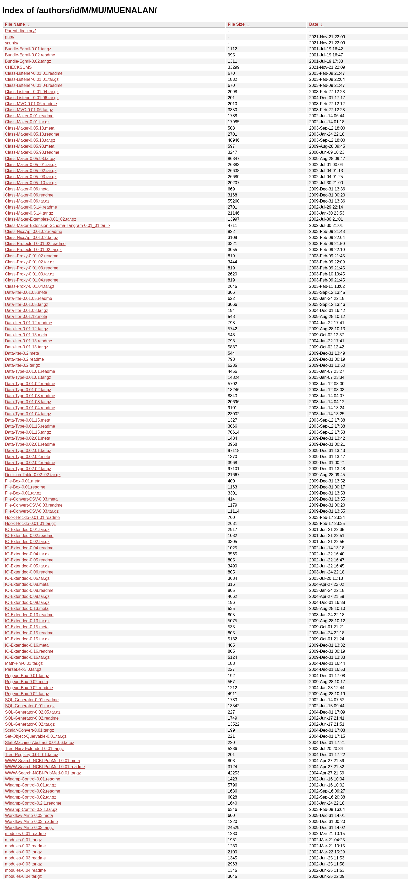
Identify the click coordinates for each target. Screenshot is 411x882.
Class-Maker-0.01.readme (29, 116)
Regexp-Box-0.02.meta (26, 681)
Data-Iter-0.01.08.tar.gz (26, 310)
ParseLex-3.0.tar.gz (23, 669)
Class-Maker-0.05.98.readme (32, 152)
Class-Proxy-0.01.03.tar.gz (30, 274)
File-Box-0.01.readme (25, 487)
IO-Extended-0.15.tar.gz (27, 639)
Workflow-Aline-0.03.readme (31, 821)
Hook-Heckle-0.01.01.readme (32, 517)
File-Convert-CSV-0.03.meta (31, 499)
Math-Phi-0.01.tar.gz (24, 663)
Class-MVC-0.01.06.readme (31, 104)
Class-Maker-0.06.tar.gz (27, 201)
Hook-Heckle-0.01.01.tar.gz (30, 523)
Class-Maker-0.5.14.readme (31, 207)
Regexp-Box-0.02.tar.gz (27, 694)
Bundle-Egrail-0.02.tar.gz (28, 61)
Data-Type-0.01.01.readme (30, 371)
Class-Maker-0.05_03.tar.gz (31, 176)
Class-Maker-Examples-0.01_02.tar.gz (40, 219)
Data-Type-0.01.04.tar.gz (28, 414)
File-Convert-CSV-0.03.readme (34, 505)
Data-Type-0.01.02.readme (30, 383)
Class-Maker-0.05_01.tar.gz (31, 164)
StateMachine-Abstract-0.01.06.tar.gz (39, 742)
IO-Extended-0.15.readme (29, 633)
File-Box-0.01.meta (22, 481)
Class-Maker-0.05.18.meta (30, 128)
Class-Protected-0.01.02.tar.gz (33, 249)
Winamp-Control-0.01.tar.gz (30, 785)
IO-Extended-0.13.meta (26, 608)
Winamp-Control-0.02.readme (32, 791)
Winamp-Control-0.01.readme (32, 779)
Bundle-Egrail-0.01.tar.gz (28, 49)
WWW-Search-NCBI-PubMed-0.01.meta (42, 760)
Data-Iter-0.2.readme (24, 359)
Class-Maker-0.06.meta (26, 189)
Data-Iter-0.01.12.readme (28, 323)
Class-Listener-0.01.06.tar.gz (32, 97)
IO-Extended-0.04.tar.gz (27, 554)
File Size (236, 24)
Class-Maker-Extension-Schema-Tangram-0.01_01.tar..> (57, 225)
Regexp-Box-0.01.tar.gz (27, 675)
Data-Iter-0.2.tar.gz (22, 365)
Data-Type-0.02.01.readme (30, 444)
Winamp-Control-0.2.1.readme (33, 803)
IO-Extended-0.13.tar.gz (27, 621)
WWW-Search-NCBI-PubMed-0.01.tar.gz (43, 773)
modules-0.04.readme (25, 870)
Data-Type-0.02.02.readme (30, 462)
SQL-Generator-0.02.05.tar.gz (33, 712)
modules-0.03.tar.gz (23, 864)
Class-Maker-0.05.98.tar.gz (30, 158)
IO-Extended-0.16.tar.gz (27, 657)
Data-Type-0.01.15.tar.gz (28, 432)
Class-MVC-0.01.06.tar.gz (29, 110)
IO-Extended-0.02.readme (29, 535)
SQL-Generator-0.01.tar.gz (30, 706)
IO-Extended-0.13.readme (29, 615)
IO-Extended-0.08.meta (26, 584)
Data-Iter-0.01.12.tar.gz (26, 329)
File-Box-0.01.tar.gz (23, 493)
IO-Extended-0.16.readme (29, 651)
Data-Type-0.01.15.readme (30, 426)
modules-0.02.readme (25, 846)
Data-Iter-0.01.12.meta (26, 316)
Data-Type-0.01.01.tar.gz (28, 377)
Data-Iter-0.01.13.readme (28, 341)
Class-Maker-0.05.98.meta (30, 146)
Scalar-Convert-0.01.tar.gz (29, 730)
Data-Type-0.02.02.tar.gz (28, 468)
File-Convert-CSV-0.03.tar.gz (32, 511)
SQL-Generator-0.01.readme (32, 700)
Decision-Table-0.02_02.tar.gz (33, 474)
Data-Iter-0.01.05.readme (28, 298)
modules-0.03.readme (25, 858)
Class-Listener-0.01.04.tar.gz (32, 91)
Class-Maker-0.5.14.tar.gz (29, 213)
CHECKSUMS (18, 67)
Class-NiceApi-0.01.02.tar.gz (31, 237)
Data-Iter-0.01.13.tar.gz (26, 347)
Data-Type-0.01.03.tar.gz (28, 402)
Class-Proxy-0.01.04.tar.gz (30, 286)
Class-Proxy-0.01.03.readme (31, 268)
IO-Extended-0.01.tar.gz (27, 529)
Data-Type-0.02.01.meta (27, 438)
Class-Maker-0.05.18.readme (32, 134)
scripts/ (11, 43)
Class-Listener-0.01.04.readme (34, 85)
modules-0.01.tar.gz (23, 840)
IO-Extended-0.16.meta (26, 645)
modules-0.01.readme (25, 833)
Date (313, 24)
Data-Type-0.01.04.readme (30, 408)
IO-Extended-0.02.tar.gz (27, 541)
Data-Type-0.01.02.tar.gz (28, 389)
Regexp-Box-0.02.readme (29, 688)
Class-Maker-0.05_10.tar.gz (31, 182)
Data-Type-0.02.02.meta (27, 456)
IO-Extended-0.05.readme (29, 560)
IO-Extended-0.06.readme (29, 572)
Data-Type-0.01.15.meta (27, 420)
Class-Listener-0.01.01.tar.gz (32, 79)
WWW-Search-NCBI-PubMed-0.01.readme (45, 766)
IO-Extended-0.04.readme (29, 548)
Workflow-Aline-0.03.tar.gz (29, 827)
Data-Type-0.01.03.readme (30, 396)
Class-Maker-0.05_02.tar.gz (31, 170)
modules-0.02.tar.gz (23, 852)
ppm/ (9, 37)
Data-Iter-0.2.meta (22, 353)
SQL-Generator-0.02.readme (32, 718)
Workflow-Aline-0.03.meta (29, 815)
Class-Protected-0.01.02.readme (35, 243)
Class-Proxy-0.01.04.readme (31, 280)
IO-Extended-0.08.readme (29, 590)
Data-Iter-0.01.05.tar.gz (26, 304)
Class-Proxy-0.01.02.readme (31, 256)
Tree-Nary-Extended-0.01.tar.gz (34, 748)
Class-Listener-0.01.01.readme (34, 73)
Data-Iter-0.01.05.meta (26, 292)
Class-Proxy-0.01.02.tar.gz (30, 262)
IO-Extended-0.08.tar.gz (27, 596)
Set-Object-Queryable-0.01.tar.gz (36, 736)
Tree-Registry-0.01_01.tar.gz (31, 754)
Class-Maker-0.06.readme (29, 195)
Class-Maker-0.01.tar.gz (27, 122)
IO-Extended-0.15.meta (26, 627)
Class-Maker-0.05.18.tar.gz (30, 140)
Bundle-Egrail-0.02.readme (30, 55)
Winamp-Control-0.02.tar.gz (30, 797)
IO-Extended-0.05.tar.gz (27, 566)
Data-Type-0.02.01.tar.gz (28, 450)
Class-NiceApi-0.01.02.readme (33, 231)
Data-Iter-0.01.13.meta (26, 335)
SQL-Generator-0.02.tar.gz (30, 724)
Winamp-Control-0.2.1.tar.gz (31, 809)
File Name (15, 24)
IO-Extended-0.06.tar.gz (27, 578)
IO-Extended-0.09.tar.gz (27, 602)
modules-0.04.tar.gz (23, 876)
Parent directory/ (20, 31)
